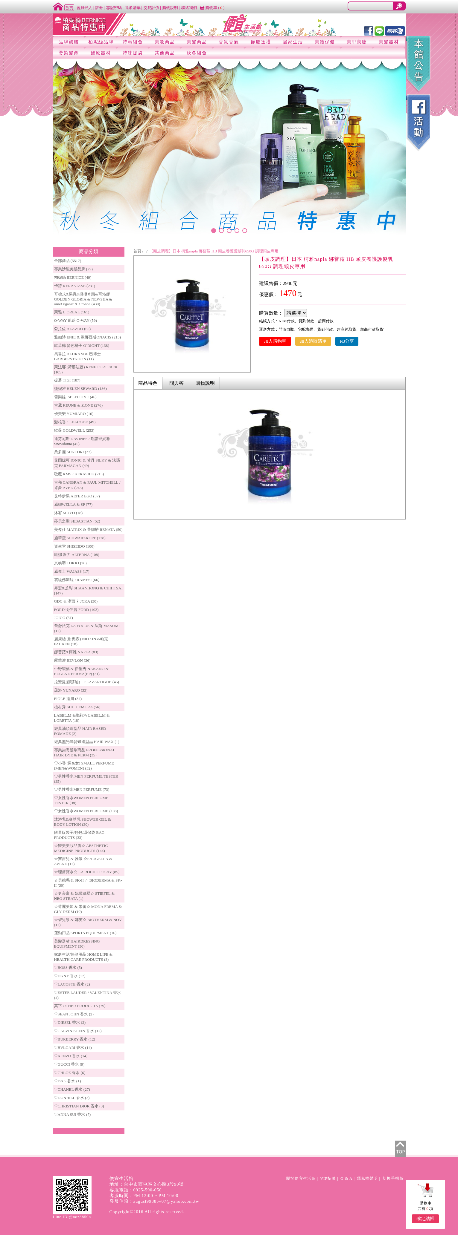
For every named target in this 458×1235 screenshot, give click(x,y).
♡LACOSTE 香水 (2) (72, 984)
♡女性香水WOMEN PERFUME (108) (86, 811)
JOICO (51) (63, 617)
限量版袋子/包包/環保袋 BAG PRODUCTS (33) (79, 835)
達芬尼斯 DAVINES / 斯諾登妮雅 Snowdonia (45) (82, 441)
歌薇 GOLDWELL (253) (74, 430)
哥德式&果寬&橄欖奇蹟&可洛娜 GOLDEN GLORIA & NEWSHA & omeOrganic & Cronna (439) (83, 299)
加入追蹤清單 (313, 341)
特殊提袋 (133, 52)
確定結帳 (425, 1218)
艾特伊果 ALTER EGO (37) (77, 496)
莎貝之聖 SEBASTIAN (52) (77, 521)
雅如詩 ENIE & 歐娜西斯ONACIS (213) (87, 337)
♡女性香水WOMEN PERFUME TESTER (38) (81, 800)
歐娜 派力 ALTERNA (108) (76, 554)
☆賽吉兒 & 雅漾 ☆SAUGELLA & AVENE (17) (83, 861)
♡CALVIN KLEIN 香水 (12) (78, 1031)
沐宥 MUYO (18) (68, 513)
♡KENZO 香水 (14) (71, 1056)
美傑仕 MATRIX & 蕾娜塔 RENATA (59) (88, 529)
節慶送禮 (261, 41)
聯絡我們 (189, 7)
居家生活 (293, 41)
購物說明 (170, 7)
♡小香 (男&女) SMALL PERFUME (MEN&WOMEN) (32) (84, 765)
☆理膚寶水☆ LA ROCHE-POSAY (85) (87, 872)
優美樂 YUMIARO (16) (74, 413)
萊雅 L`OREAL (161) (71, 312)
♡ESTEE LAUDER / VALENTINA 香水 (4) (87, 995)
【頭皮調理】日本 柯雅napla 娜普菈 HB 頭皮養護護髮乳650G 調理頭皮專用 (214, 251)
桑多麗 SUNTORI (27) (73, 452)
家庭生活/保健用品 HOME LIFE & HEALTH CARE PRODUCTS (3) (83, 957)
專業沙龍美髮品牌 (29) (73, 269)
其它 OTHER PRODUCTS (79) (80, 1005)
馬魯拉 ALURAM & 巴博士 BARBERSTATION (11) (77, 356)
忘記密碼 (114, 7)
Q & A (346, 1178)
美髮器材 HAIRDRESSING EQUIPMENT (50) (77, 944)
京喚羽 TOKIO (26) (70, 563)
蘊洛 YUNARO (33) (71, 690)
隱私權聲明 (367, 1178)
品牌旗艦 (69, 41)
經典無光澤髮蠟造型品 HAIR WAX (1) (86, 741)
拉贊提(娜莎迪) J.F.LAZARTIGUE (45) (86, 682)
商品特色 (147, 383)
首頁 (137, 251)
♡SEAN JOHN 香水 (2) (74, 1014)
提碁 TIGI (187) (67, 380)
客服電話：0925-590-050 (135, 1190)
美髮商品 (197, 41)
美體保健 (325, 41)
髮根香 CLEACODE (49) (75, 422)
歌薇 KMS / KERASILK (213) (79, 474)
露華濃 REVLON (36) (72, 660)
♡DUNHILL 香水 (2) (72, 1097)
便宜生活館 (121, 1178)
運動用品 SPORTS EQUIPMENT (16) (85, 933)
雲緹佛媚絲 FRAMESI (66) (77, 579)
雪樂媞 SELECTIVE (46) (75, 397)
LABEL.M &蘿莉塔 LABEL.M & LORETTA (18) (82, 718)
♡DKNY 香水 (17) (70, 976)
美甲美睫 (357, 41)
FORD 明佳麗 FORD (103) (76, 609)
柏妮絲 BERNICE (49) (73, 277)
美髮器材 (389, 41)
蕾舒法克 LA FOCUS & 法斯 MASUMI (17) (87, 628)
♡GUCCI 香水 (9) (69, 1064)
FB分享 (347, 341)
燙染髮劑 (69, 52)
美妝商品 (165, 41)
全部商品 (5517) (67, 260)
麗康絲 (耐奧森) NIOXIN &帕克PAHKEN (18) (81, 641)
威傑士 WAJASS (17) (71, 571)
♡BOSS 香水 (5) (68, 967)
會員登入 (84, 7)
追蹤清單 (133, 7)
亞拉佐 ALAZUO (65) (72, 329)
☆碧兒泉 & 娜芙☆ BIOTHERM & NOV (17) (88, 922)
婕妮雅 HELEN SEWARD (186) (80, 388)
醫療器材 (101, 52)
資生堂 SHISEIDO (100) (74, 546)
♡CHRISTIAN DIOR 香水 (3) (79, 1106)
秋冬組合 (197, 52)
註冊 (99, 7)
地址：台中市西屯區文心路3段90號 (146, 1184)
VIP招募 (328, 1178)
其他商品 (165, 52)
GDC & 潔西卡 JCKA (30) (76, 601)
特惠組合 (133, 41)
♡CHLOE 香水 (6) (70, 1072)
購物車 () (212, 7)
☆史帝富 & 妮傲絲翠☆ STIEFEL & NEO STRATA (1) (84, 896)
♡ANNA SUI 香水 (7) (72, 1114)
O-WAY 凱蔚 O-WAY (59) (75, 320)
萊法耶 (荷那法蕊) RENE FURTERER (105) (86, 369)
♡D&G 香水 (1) (67, 1081)
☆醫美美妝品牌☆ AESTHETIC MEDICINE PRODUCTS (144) (81, 848)
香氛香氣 (229, 41)
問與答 (176, 383)
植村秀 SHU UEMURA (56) (77, 707)
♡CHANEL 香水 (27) (72, 1089)
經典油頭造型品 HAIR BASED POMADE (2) (80, 731)
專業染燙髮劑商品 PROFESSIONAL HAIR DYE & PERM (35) (84, 752)
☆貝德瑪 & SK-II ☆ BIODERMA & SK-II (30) (88, 883)
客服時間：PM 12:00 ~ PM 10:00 (144, 1195)
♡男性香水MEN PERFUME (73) (81, 789)
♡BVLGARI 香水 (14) (73, 1047)
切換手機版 (393, 1178)
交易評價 (151, 7)
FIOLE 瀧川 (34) (68, 698)
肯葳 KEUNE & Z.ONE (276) (78, 405)
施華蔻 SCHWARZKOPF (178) (80, 538)
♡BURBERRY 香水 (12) (74, 1039)
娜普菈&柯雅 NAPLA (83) (76, 652)
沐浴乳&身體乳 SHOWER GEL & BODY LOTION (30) (82, 822)
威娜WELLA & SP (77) (73, 504)
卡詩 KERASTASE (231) (74, 286)
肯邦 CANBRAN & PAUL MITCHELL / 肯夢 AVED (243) (87, 485)
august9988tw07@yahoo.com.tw (166, 1201)
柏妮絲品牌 (101, 41)
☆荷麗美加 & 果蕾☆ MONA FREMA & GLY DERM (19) (88, 909)
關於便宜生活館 (301, 1178)
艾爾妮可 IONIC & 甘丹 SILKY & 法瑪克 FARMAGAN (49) (87, 463)
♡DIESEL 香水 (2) (70, 1022)
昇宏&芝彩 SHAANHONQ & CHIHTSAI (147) (88, 590)
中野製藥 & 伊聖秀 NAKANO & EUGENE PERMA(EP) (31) (81, 671)
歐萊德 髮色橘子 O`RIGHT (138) (81, 345)
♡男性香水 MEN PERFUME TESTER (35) (86, 779)
